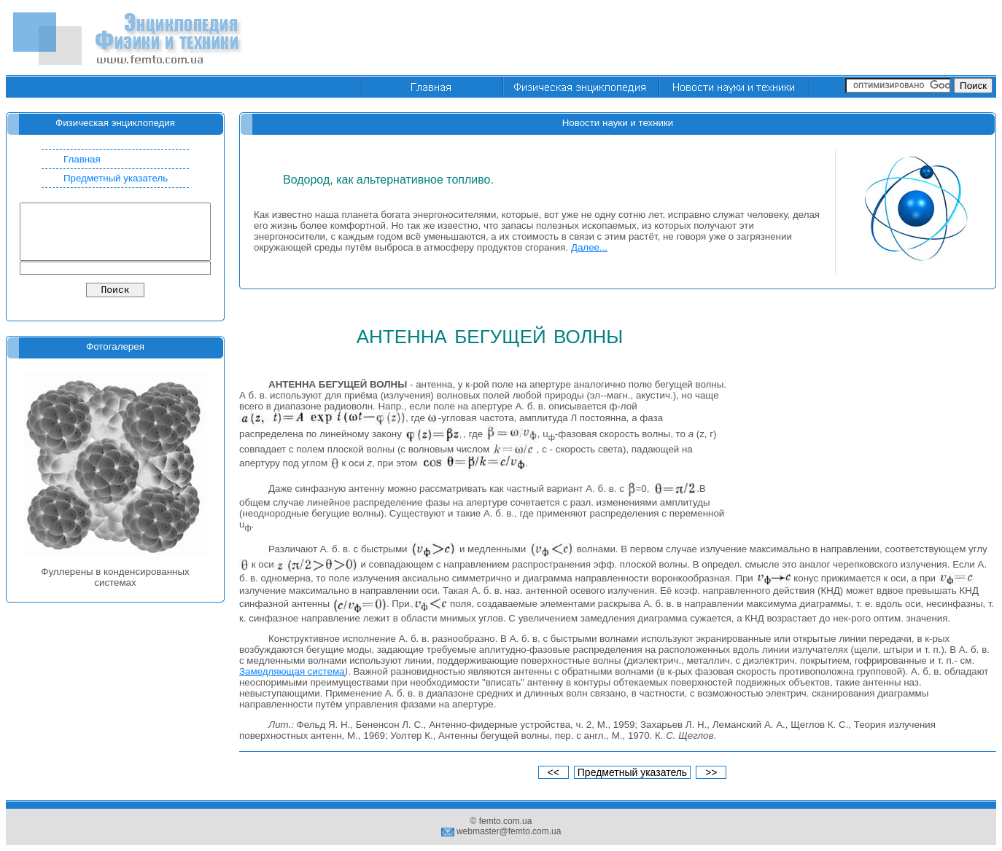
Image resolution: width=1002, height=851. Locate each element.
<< (553, 772)
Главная (82, 159)
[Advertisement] (730, 38)
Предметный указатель (115, 178)
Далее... (589, 247)
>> (711, 772)
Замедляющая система (292, 671)
